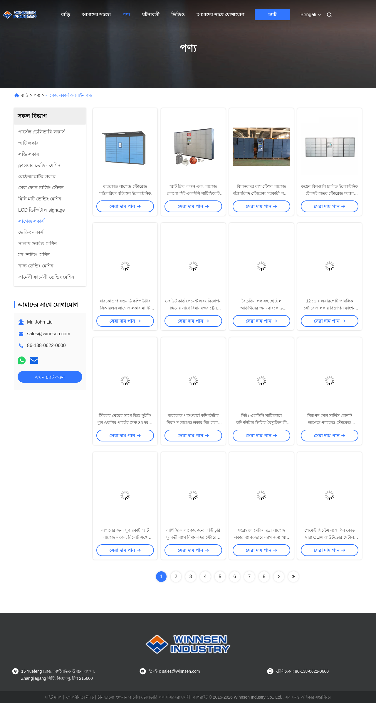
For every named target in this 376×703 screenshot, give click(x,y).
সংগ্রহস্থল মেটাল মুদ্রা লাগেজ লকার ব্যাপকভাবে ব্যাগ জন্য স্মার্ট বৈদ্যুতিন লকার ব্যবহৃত (261, 537)
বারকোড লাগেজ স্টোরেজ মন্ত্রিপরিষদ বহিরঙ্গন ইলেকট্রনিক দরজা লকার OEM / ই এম (125, 193)
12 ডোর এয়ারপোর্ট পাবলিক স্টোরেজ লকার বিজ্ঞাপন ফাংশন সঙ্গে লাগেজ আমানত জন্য (330, 308)
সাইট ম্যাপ (53, 697)
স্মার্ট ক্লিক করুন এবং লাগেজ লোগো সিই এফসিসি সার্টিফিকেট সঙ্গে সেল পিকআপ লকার (193, 193)
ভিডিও (178, 14)
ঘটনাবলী (151, 14)
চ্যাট (272, 14)
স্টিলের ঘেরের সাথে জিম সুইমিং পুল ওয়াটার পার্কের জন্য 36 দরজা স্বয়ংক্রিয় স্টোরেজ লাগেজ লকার (125, 422)
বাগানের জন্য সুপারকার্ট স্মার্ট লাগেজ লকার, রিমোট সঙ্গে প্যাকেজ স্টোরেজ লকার (125, 537)
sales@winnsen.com (48, 333)
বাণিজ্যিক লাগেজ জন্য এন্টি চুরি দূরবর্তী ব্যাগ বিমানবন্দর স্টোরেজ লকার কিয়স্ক (193, 537)
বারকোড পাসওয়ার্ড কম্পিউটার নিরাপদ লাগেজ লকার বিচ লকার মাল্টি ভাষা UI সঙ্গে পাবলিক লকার (193, 422)
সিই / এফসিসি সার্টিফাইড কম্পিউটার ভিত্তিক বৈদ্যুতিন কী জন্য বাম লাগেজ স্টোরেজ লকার (261, 422)
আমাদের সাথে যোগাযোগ (220, 14)
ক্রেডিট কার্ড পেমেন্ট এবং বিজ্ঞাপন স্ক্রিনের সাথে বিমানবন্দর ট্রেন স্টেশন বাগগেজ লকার (193, 308)
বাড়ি (65, 14)
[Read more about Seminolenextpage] (278, 576)
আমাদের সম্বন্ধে (96, 14)
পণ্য (126, 14)
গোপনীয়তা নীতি (80, 697)
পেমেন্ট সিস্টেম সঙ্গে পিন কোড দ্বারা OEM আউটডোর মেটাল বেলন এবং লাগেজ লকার (329, 537)
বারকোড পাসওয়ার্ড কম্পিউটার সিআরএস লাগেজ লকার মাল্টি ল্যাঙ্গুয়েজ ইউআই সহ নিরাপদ (125, 308)
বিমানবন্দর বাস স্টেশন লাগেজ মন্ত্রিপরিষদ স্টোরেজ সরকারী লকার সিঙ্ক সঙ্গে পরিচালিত (261, 193)
